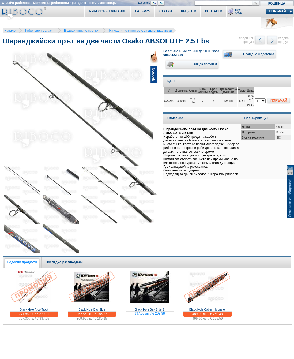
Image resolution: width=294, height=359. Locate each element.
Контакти (213, 11)
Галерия (142, 11)
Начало (10, 30)
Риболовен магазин (39, 30)
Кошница (276, 3)
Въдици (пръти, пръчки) (82, 30)
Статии (165, 11)
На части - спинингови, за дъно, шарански (140, 30)
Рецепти (188, 11)
